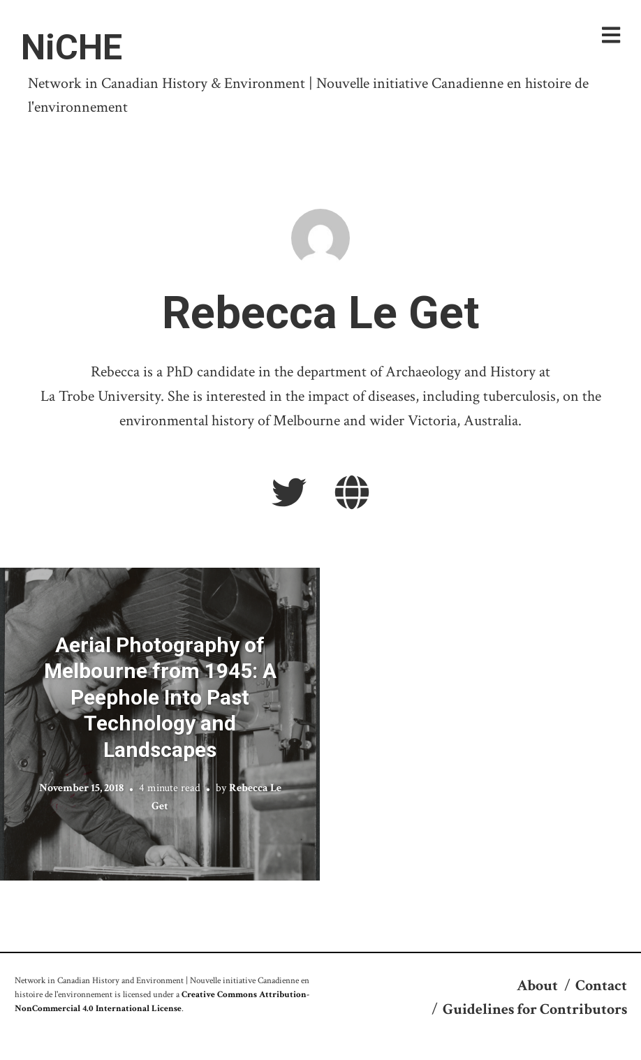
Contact (601, 986)
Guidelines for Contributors (535, 1009)
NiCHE (71, 47)
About (537, 986)
